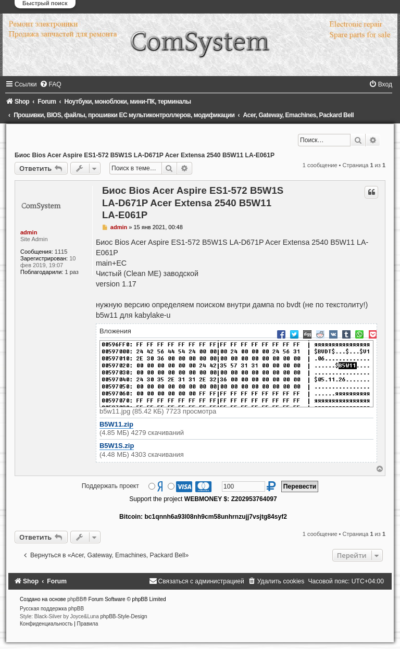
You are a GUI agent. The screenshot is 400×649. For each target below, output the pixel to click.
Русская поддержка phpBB (52, 608)
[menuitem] (50, 84)
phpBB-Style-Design (124, 616)
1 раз (72, 272)
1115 (61, 251)
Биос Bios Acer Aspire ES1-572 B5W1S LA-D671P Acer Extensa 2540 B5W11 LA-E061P (144, 155)
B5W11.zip (116, 424)
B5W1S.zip (116, 446)
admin (28, 232)
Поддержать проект (110, 486)
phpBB (75, 599)
